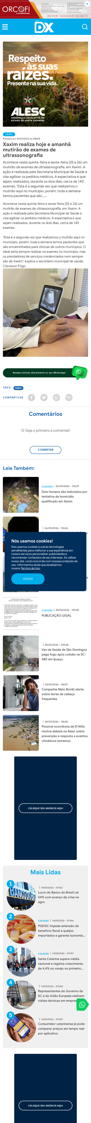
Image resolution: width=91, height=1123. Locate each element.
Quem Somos (12, 1016)
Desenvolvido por (45, 1117)
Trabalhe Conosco (16, 1022)
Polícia (7, 1051)
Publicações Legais (16, 1063)
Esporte (8, 1046)
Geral (9, 134)
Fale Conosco (57, 1022)
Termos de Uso (58, 1016)
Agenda (53, 1057)
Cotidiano (55, 1051)
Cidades (47, 487)
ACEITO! (28, 579)
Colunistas (10, 1057)
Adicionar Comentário (46, 452)
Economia (55, 1040)
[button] (43, 372)
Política (8, 1040)
